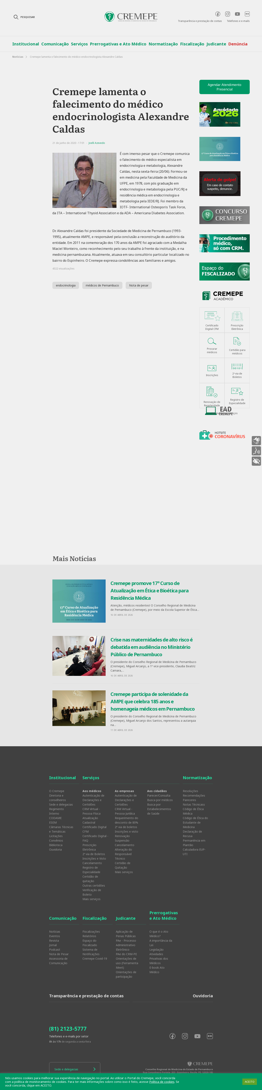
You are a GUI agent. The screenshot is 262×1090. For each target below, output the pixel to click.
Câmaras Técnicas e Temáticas (61, 829)
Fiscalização (192, 44)
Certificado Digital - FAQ (95, 838)
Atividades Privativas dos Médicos (158, 958)
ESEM (53, 822)
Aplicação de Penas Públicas (126, 934)
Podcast (54, 949)
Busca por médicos (160, 800)
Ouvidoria (55, 849)
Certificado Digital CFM (94, 829)
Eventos (54, 936)
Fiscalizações (91, 931)
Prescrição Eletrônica (89, 847)
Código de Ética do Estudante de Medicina (195, 822)
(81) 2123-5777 (68, 1028)
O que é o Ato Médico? (158, 934)
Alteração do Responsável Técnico (123, 854)
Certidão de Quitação (122, 865)
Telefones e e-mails (238, 21)
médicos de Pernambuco (102, 285)
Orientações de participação (126, 974)
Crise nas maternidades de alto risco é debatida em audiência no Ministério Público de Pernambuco (152, 647)
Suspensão (122, 840)
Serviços (79, 44)
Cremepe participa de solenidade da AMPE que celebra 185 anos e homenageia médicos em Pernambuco (152, 701)
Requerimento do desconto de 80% (126, 820)
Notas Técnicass (194, 804)
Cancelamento (92, 863)
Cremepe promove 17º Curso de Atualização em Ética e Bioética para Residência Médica (149, 590)
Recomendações (194, 795)
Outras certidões (93, 885)
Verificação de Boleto (91, 892)
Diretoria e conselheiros (57, 798)
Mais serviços (91, 899)
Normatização (163, 44)
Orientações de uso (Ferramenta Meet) (127, 963)
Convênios (56, 840)
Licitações (56, 836)
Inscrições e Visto (94, 858)
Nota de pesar (138, 285)
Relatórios (89, 936)
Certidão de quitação (90, 879)
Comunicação (55, 44)
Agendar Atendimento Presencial (224, 86)
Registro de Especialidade (91, 870)
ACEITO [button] (249, 1081)
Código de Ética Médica (193, 811)
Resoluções (190, 791)
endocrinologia (66, 285)
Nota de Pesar (59, 954)
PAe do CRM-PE (126, 954)
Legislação (156, 949)
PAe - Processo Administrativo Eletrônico (126, 945)
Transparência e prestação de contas (200, 21)
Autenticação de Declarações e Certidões (93, 800)
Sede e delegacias (61, 804)
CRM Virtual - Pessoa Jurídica (125, 811)
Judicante (216, 44)
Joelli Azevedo (97, 143)
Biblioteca (55, 845)
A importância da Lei (160, 943)
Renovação (122, 836)
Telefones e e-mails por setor (68, 1036)
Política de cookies (161, 1081)
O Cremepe (56, 791)
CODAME (55, 818)
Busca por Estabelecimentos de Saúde (159, 809)
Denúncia (237, 44)
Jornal (53, 945)
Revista (54, 940)
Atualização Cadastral (90, 820)
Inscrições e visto (126, 831)
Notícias (17, 57)
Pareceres (189, 800)
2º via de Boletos (93, 854)
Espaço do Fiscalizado (89, 943)
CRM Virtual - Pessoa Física (91, 811)
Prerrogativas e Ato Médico (118, 44)
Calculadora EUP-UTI (194, 852)
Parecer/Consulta (158, 795)
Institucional (25, 44)
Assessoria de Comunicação (58, 961)
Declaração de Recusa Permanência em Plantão (194, 838)
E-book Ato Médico (157, 970)
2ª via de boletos (126, 827)
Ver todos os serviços (225, 413)
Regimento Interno (56, 811)
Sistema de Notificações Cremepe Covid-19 (94, 954)
